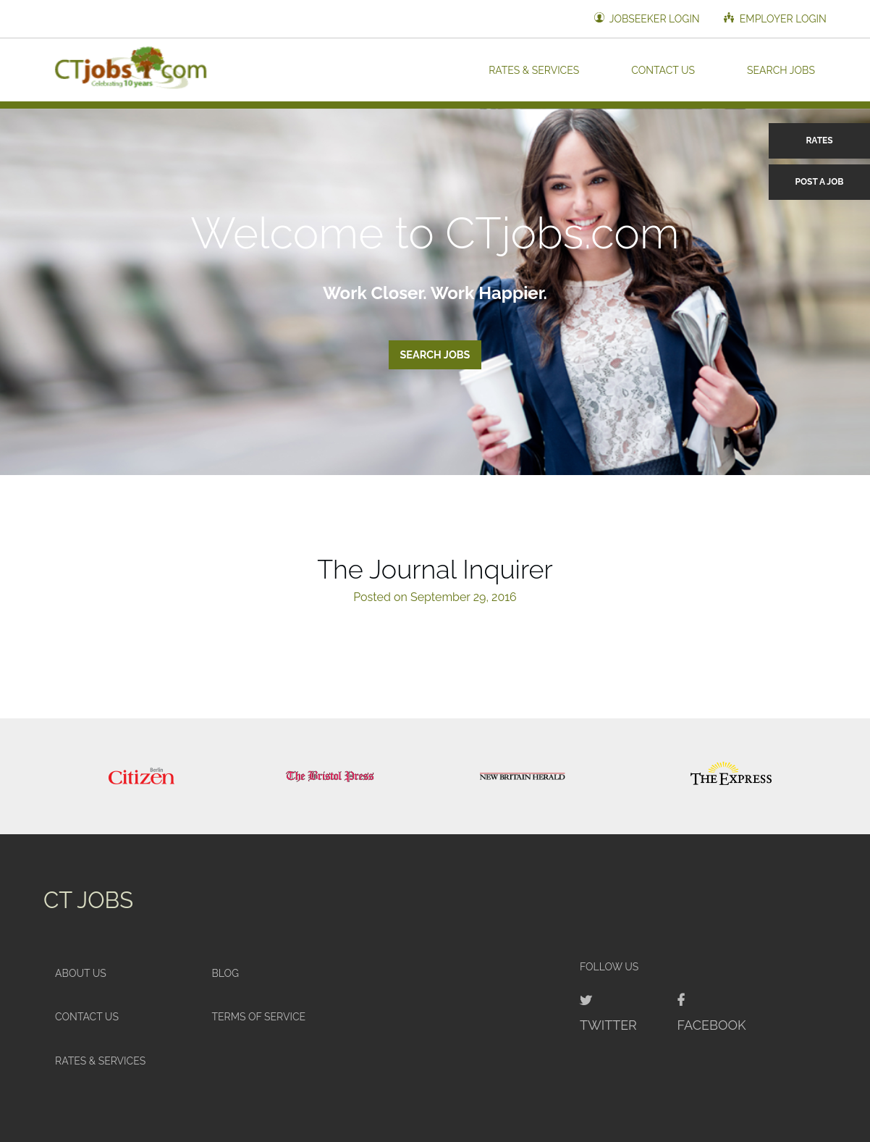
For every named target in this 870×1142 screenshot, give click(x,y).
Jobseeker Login (647, 18)
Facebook (711, 1025)
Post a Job (819, 182)
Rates (819, 140)
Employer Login (775, 18)
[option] (141, 776)
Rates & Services (534, 69)
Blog (225, 973)
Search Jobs (781, 69)
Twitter (608, 1025)
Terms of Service (258, 1017)
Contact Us (663, 69)
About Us (80, 973)
